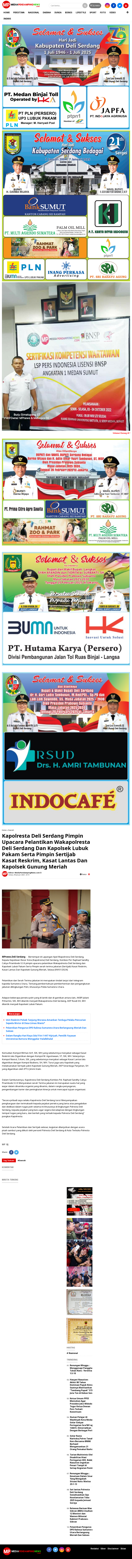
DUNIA (58, 12)
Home (4, 830)
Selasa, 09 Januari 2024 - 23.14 (18, 875)
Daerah (11, 830)
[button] (127, 11)
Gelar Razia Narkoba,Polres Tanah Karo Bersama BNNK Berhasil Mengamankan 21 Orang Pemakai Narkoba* (83, 1442)
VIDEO (112, 12)
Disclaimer (113, 1548)
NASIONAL (33, 12)
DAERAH (47, 12)
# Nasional (72, 1353)
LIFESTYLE (81, 12)
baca (83, 874)
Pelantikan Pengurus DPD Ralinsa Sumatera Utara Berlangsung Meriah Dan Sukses (81, 1531)
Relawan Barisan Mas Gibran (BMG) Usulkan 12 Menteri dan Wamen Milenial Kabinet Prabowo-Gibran (81, 1515)
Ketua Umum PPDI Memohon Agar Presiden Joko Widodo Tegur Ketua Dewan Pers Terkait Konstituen (81, 1405)
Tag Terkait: (9, 1160)
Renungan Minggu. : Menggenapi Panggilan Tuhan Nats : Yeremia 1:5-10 (82, 1369)
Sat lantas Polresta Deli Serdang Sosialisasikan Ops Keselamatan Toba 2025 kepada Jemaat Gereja (80, 1496)
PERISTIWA (18, 12)
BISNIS (68, 12)
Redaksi (95, 1548)
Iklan (123, 1548)
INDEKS (7, 18)
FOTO (103, 12)
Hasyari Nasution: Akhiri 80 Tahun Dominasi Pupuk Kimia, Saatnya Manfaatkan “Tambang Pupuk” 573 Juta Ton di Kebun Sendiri (83, 1386)
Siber (103, 1548)
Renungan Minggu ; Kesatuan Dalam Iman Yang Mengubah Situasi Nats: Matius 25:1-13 (81, 1479)
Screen (95, 5)
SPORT (93, 12)
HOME (6, 12)
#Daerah (22, 1160)
